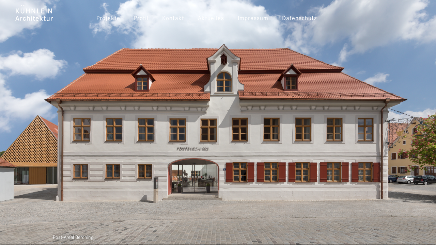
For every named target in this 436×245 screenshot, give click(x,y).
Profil (141, 19)
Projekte (108, 19)
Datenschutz (299, 19)
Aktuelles (211, 19)
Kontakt (173, 19)
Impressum (253, 19)
